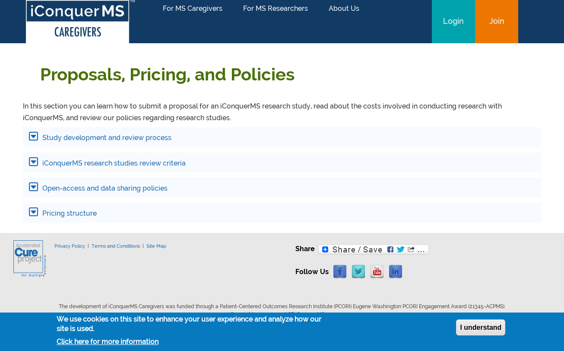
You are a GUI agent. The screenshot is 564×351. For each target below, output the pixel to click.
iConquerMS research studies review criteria (113, 163)
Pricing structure (69, 213)
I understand (480, 329)
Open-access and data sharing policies (104, 188)
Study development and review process (106, 138)
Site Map (156, 246)
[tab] (282, 137)
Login (453, 21)
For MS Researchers (275, 8)
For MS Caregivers (192, 8)
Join (496, 21)
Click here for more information (107, 344)
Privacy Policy (69, 246)
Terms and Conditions (116, 246)
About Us (344, 8)
